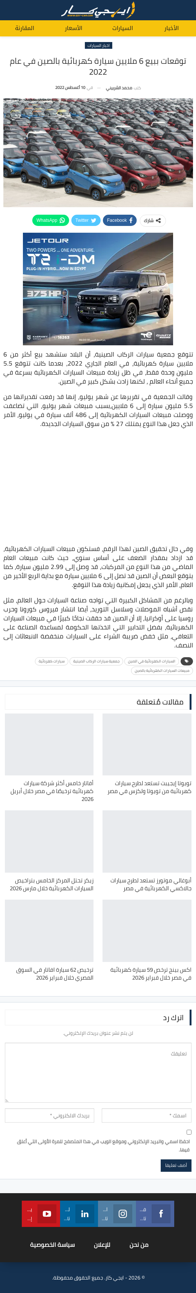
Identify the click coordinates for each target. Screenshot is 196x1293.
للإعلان (102, 1244)
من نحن (139, 1244)
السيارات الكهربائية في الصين (151, 661)
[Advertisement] (98, 487)
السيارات (122, 28)
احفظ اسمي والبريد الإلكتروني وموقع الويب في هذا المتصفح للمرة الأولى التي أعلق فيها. (103, 1145)
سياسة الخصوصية (52, 1244)
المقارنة (24, 28)
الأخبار (171, 28)
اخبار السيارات (98, 45)
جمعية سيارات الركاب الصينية (96, 661)
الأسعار (73, 28)
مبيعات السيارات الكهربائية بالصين (162, 670)
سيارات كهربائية (52, 661)
